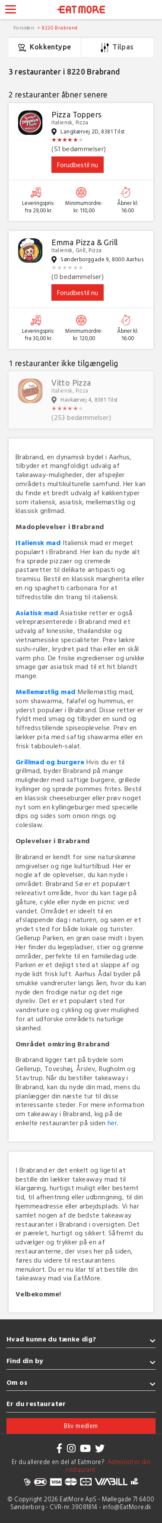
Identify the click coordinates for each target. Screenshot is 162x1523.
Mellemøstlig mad (45, 691)
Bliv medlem (81, 1425)
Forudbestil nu (77, 164)
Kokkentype (44, 47)
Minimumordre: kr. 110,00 (83, 207)
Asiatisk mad (37, 612)
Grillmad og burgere (50, 762)
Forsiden (24, 27)
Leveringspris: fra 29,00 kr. (38, 207)
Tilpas (117, 47)
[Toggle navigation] (10, 10)
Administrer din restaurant (108, 1465)
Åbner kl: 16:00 (127, 207)
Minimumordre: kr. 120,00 (83, 335)
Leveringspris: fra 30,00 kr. (38, 335)
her (112, 1122)
